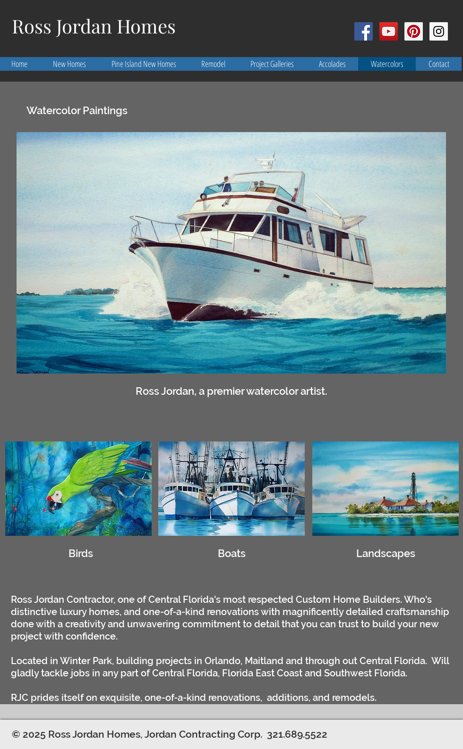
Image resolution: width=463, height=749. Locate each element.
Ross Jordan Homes (94, 25)
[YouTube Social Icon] (388, 31)
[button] (231, 253)
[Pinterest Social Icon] (413, 31)
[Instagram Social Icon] (438, 31)
